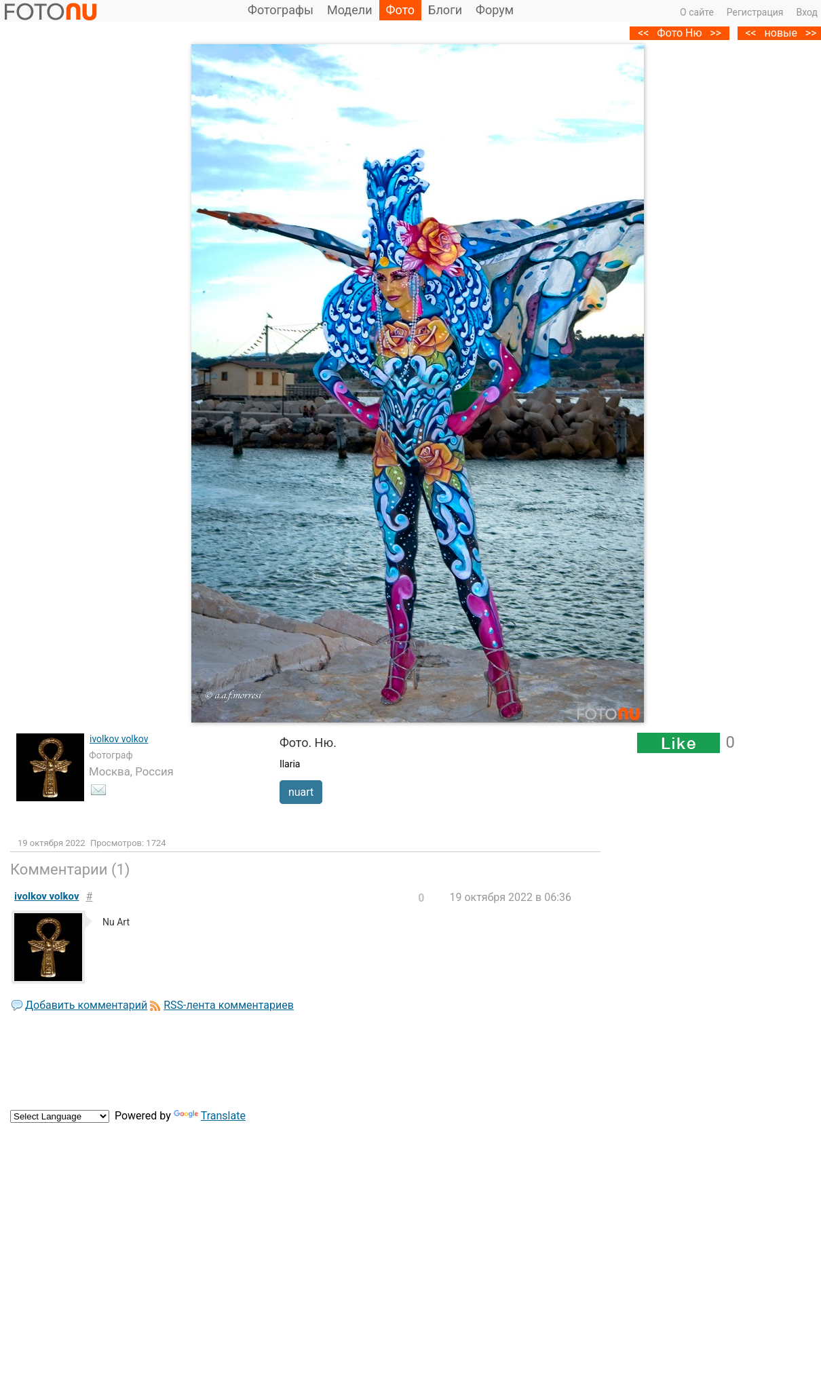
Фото (400, 10)
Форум (495, 10)
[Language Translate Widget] (59, 1116)
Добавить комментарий (86, 1005)
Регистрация (755, 12)
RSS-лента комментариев (229, 1005)
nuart (300, 792)
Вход (807, 12)
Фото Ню (679, 32)
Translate (210, 1115)
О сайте (697, 12)
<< (750, 32)
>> (715, 32)
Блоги (445, 10)
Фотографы (280, 10)
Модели (350, 10)
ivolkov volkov (119, 738)
